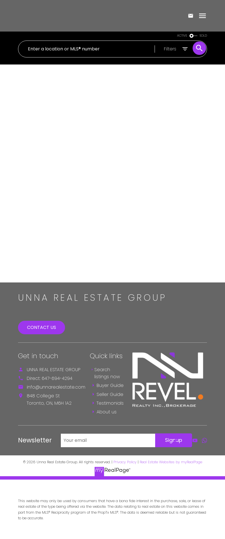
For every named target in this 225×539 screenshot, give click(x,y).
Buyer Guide (110, 385)
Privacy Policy (125, 462)
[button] (175, 440)
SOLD (203, 36)
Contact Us (41, 327)
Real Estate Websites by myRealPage (171, 462)
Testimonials (110, 403)
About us (107, 412)
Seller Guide (110, 394)
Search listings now (107, 373)
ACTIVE (182, 36)
